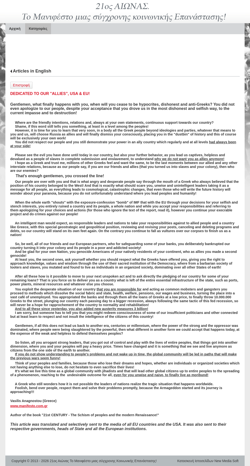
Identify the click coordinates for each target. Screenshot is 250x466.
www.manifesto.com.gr (29, 406)
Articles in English (32, 71)
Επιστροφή (21, 85)
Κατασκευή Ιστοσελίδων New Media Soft (208, 461)
